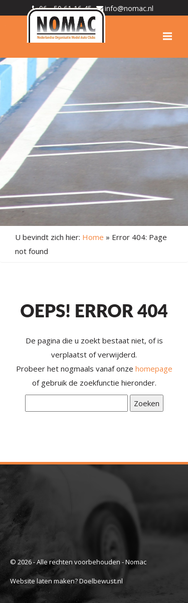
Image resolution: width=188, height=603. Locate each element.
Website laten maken (42, 580)
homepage (153, 369)
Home (93, 237)
